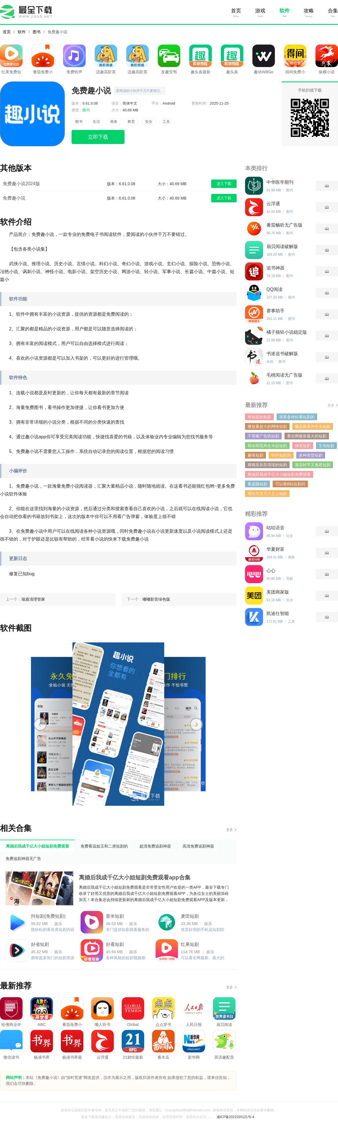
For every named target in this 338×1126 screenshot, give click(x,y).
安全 (148, 122)
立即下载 (98, 137)
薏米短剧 (115, 916)
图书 (37, 32)
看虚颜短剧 (257, 484)
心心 (270, 570)
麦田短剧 (190, 916)
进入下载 (224, 184)
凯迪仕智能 (277, 613)
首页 (236, 11)
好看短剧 (115, 944)
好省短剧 (40, 944)
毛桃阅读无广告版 (284, 375)
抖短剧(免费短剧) (48, 916)
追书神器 (275, 268)
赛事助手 (275, 310)
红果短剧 (190, 944)
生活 (96, 122)
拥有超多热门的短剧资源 (52, 958)
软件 (284, 11)
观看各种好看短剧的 (297, 417)
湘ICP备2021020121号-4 (235, 1117)
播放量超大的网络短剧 (267, 426)
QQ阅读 (274, 289)
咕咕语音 (275, 527)
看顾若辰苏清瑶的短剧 (267, 465)
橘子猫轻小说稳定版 (286, 332)
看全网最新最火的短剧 (306, 436)
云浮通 (273, 203)
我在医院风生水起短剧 (267, 445)
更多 (229, 830)
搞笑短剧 (303, 445)
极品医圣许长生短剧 (312, 426)
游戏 (260, 11)
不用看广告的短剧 (263, 436)
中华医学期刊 (279, 182)
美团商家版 (277, 592)
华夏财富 (275, 549)
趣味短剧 (255, 455)
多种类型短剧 (311, 455)
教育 (131, 122)
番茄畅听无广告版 (284, 225)
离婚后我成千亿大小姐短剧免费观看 (279, 474)
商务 (113, 122)
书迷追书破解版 (282, 353)
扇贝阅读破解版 (282, 246)
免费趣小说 (57, 32)
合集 (333, 11)
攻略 (309, 11)
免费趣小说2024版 (21, 183)
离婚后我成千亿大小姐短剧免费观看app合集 (134, 877)
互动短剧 (326, 445)
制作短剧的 (281, 455)
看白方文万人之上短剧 (267, 493)
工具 (166, 122)
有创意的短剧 (259, 417)
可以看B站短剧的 (290, 484)
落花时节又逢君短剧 (312, 465)
